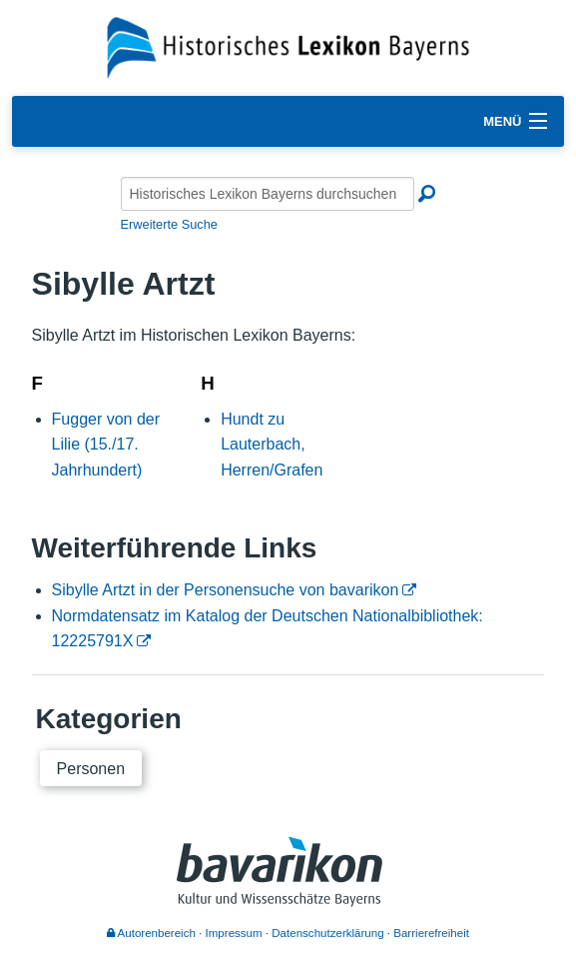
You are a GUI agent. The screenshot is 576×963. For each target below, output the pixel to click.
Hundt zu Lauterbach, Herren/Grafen (271, 445)
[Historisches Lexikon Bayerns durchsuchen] (267, 194)
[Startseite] (288, 46)
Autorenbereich (151, 933)
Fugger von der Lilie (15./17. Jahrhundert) (106, 445)
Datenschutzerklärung (327, 933)
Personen (91, 768)
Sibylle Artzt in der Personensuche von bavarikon (225, 589)
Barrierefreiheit (431, 933)
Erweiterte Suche (169, 224)
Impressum (234, 933)
